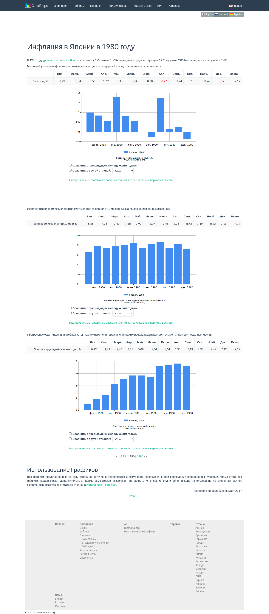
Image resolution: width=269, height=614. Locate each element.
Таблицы (78, 5)
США (198, 576)
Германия (201, 538)
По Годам (87, 546)
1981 (140, 456)
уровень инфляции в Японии (61, 60)
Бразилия (201, 535)
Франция (200, 587)
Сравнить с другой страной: (91, 170)
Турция (199, 580)
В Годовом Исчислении (95, 542)
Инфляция (60, 5)
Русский (221, 14)
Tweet (133, 495)
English (207, 14)
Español (236, 14)
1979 (122, 456)
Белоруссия (202, 531)
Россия (199, 572)
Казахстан (201, 561)
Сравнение (86, 557)
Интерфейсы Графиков (101, 484)
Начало (60, 524)
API (160, 5)
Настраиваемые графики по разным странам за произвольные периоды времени (121, 180)
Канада (199, 565)
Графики (96, 5)
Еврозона (201, 546)
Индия (199, 553)
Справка (174, 5)
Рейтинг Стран (142, 5)
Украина (200, 583)
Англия (199, 527)
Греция (199, 542)
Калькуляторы (118, 5)
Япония (236, 5)
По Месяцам (88, 538)
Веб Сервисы (132, 527)
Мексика (200, 568)
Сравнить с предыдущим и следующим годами (104, 165)
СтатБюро (36, 5)
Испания (200, 557)
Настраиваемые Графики (139, 531)
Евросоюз (201, 550)
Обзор (83, 527)
